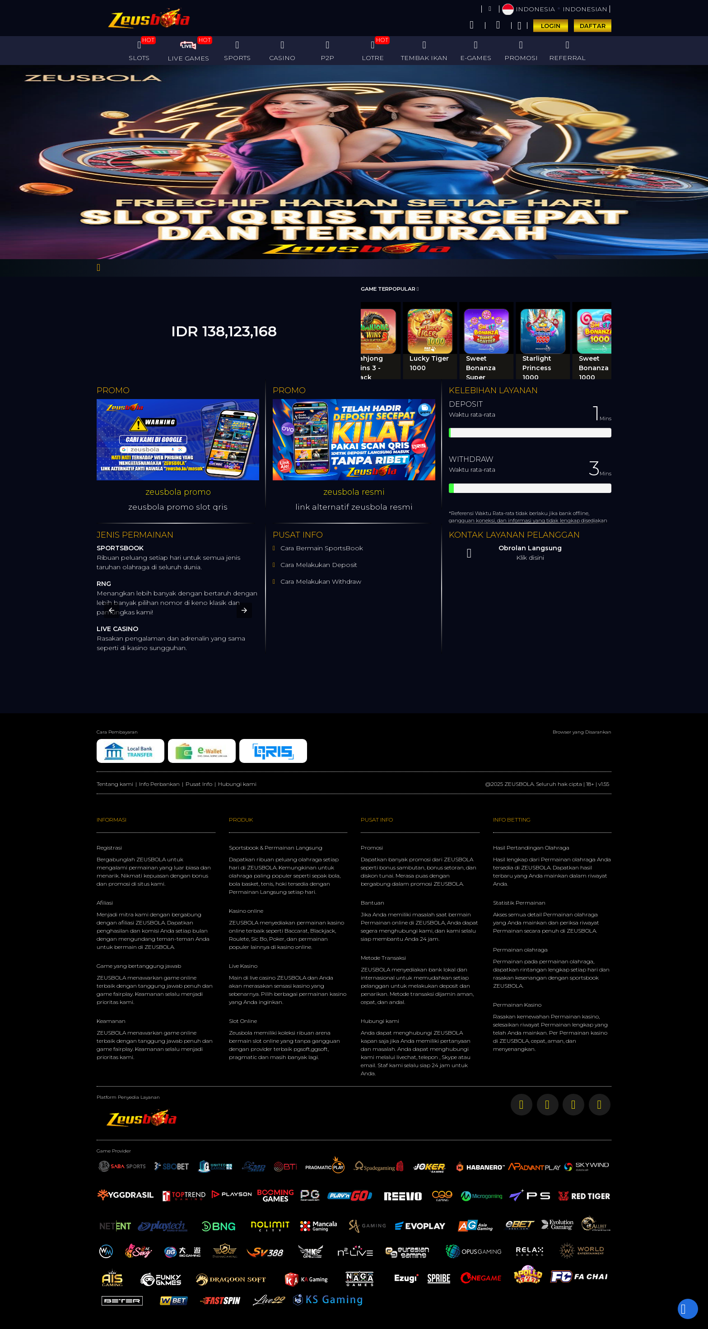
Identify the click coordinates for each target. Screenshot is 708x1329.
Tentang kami (115, 784)
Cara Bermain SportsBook (320, 548)
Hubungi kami (237, 784)
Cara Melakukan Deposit (318, 565)
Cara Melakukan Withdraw (319, 581)
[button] (111, 610)
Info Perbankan (159, 784)
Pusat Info (199, 784)
